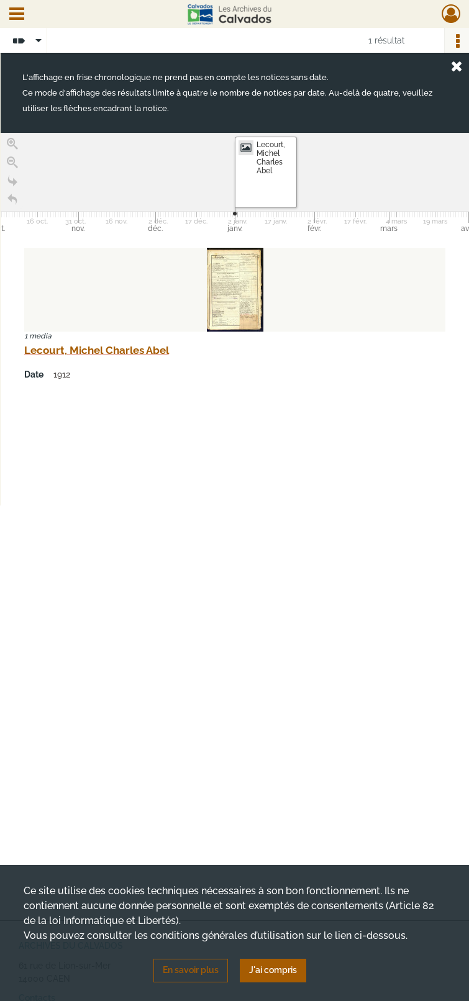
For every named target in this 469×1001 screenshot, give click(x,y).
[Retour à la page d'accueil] (12, 200)
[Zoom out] (12, 162)
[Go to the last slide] (12, 181)
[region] (235, 319)
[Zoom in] (12, 144)
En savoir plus (191, 970)
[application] (235, 184)
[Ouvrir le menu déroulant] (16, 14)
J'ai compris (273, 970)
